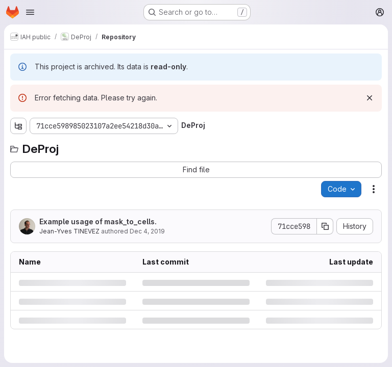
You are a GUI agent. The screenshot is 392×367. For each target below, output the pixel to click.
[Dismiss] (369, 98)
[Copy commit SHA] (325, 226)
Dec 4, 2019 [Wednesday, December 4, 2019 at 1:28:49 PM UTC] (147, 231)
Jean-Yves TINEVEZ (69, 231)
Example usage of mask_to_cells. (98, 221)
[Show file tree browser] (18, 126)
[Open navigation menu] (30, 12)
